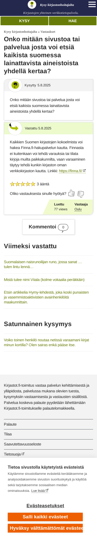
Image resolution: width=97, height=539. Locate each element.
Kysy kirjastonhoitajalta (20, 32)
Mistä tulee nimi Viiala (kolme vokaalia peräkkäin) (44, 279)
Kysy (24, 21)
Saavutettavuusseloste (22, 444)
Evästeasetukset (45, 505)
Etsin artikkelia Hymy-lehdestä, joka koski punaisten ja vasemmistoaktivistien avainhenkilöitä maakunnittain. (46, 297)
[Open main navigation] (92, 4)
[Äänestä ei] (80, 194)
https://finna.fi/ (70, 171)
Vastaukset (47, 32)
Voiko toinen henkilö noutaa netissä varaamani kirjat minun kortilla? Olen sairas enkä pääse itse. (46, 342)
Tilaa (8, 434)
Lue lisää (38, 491)
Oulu (77, 209)
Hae (73, 21)
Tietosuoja (12, 454)
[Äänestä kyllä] (71, 193)
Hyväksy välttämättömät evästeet (46, 528)
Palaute (10, 424)
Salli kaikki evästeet (45, 516)
